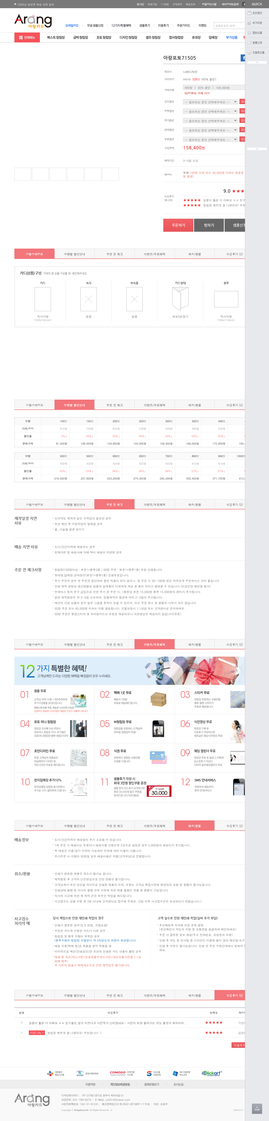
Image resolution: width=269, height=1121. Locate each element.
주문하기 (178, 225)
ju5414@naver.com (118, 1099)
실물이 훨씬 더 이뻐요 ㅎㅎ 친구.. (225, 200)
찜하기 (209, 225)
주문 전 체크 (114, 254)
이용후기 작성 (243, 1045)
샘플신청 (239, 225)
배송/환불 (194, 254)
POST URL (36, 1033)
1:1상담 (165, 4)
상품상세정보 (34, 254)
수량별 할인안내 (74, 254)
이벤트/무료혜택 (154, 254)
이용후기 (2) (234, 254)
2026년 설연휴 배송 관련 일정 (36, 4)
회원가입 (152, 4)
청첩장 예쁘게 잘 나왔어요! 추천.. (225, 205)
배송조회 (190, 4)
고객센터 (177, 4)
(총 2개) (168, 200)
